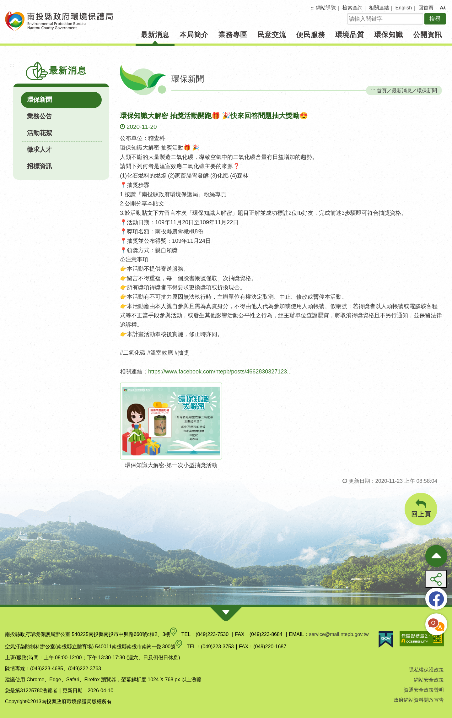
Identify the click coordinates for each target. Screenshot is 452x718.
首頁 (382, 90)
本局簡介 (194, 35)
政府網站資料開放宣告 (419, 700)
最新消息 (155, 35)
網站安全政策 (429, 680)
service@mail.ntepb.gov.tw (339, 634)
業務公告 (39, 116)
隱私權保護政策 (426, 669)
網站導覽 (326, 7)
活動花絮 (39, 132)
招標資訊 (39, 166)
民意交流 (271, 35)
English (404, 7)
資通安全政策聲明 (424, 690)
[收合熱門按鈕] (436, 556)
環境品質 (349, 35)
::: (313, 8)
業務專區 (232, 35)
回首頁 (425, 7)
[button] (443, 8)
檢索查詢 (352, 7)
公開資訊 (427, 35)
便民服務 (310, 35)
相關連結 (379, 7)
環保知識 (388, 35)
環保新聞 (39, 99)
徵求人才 (39, 149)
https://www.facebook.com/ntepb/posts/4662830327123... (220, 371)
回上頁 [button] (421, 508)
